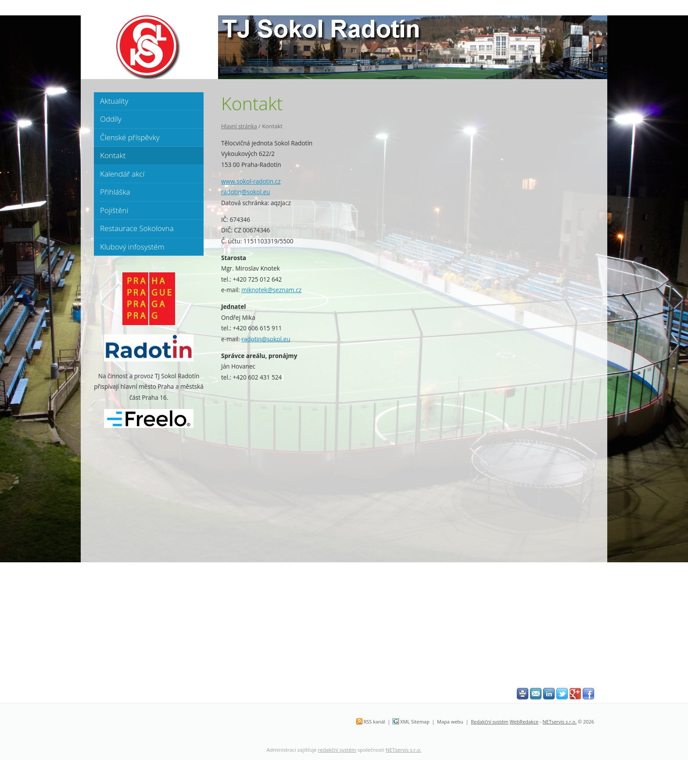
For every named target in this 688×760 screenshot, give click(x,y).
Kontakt (113, 155)
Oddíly (111, 119)
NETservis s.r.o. (560, 721)
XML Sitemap (415, 721)
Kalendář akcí (122, 174)
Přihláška (115, 192)
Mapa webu (450, 721)
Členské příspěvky (129, 137)
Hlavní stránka (239, 126)
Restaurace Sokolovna (137, 228)
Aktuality (114, 101)
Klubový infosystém (132, 247)
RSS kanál (374, 721)
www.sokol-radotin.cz (251, 181)
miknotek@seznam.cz (271, 290)
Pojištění (114, 210)
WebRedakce (523, 721)
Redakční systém (489, 721)
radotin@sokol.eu (245, 192)
